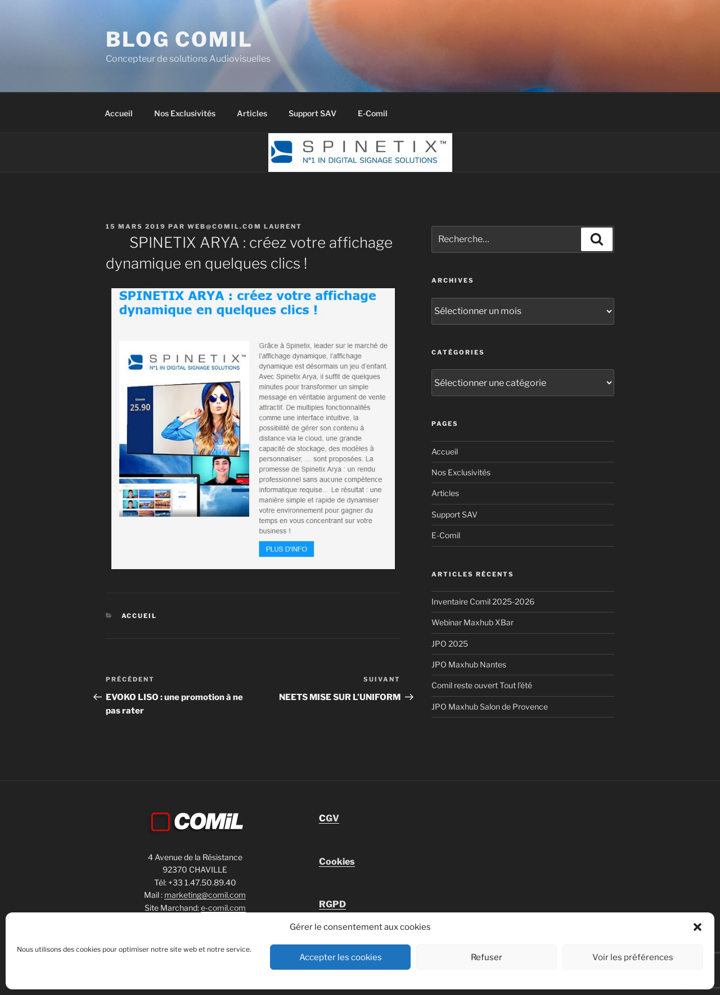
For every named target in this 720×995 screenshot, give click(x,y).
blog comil (179, 39)
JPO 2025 (449, 643)
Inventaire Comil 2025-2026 (482, 601)
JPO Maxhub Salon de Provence (489, 706)
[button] (697, 927)
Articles (252, 113)
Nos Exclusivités (184, 113)
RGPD (332, 904)
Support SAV (312, 113)
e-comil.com (223, 907)
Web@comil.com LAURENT (244, 226)
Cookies (337, 861)
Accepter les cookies (340, 957)
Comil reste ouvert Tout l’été (481, 685)
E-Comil (373, 113)
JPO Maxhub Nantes (468, 664)
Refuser (486, 957)
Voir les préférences (632, 957)
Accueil (119, 113)
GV (329, 818)
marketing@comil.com (205, 894)
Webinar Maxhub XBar (472, 622)
